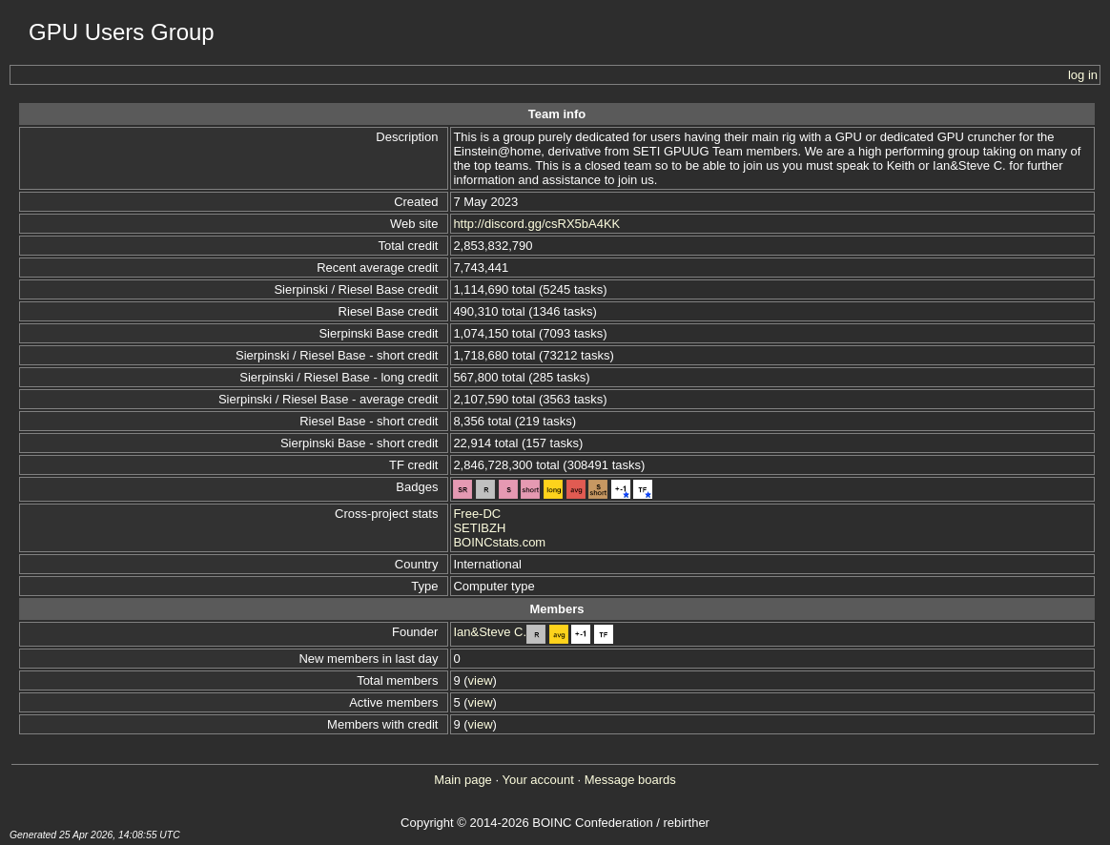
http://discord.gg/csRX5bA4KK (536, 223)
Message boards (630, 780)
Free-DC (477, 513)
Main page (463, 780)
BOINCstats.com (499, 542)
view (480, 680)
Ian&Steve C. (489, 632)
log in (1083, 75)
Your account (537, 780)
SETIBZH (479, 528)
